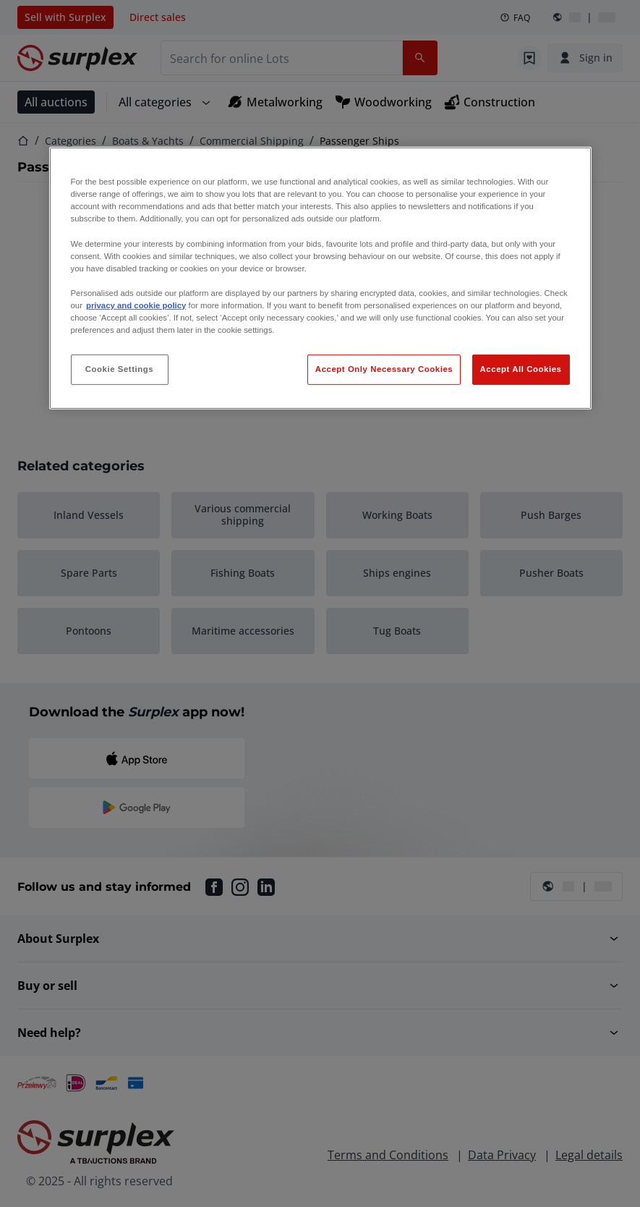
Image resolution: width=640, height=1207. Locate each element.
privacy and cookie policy (136, 305)
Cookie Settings (119, 369)
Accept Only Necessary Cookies (384, 369)
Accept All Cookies (521, 369)
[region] (320, 278)
